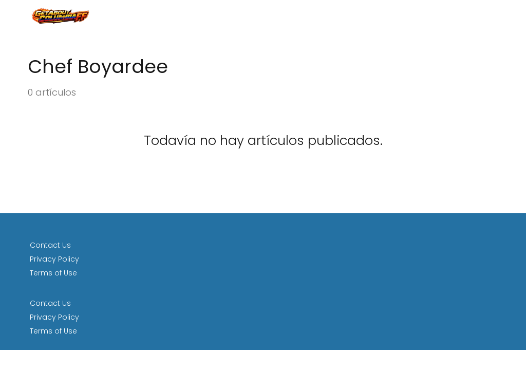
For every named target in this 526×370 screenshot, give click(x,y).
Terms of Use (53, 273)
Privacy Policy (54, 259)
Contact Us (50, 245)
